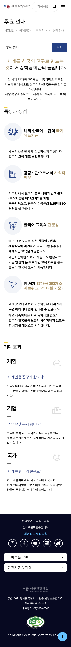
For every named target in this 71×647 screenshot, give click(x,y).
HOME (9, 30)
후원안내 (41, 30)
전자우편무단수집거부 (36, 527)
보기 (60, 47)
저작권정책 (42, 521)
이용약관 (27, 521)
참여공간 (25, 30)
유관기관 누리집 (20, 567)
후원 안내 (58, 30)
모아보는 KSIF (18, 557)
